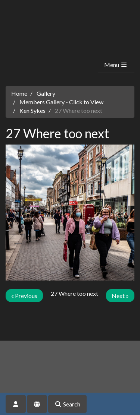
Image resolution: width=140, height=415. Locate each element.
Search (67, 404)
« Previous (24, 295)
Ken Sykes (32, 110)
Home (19, 93)
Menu (116, 64)
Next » (120, 295)
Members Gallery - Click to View (61, 101)
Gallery (46, 93)
